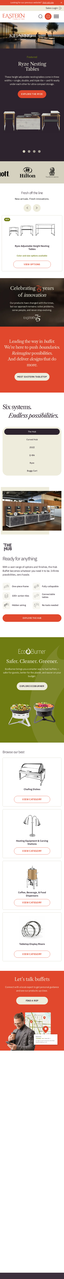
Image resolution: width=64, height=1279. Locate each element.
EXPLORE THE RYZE (32, 94)
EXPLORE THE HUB (32, 618)
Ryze (32, 463)
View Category (32, 799)
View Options (32, 264)
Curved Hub (32, 439)
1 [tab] (24, 151)
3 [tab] (34, 151)
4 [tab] (39, 151)
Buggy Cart (32, 470)
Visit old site (48, 2)
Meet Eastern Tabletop (32, 376)
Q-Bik (32, 455)
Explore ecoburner (32, 686)
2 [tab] (29, 151)
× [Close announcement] (61, 2)
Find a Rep (32, 1000)
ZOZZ (32, 447)
